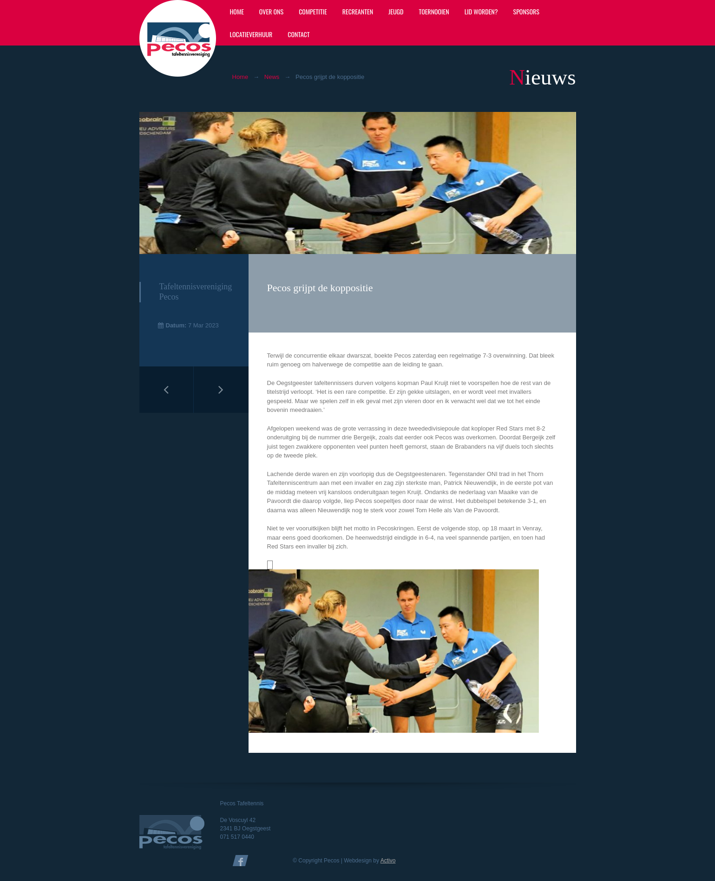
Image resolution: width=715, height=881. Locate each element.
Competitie (313, 11)
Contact (298, 34)
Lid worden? (481, 11)
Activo (388, 860)
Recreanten (357, 11)
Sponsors (526, 11)
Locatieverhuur (251, 34)
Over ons (271, 11)
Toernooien (434, 11)
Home (237, 11)
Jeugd (395, 11)
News (272, 76)
